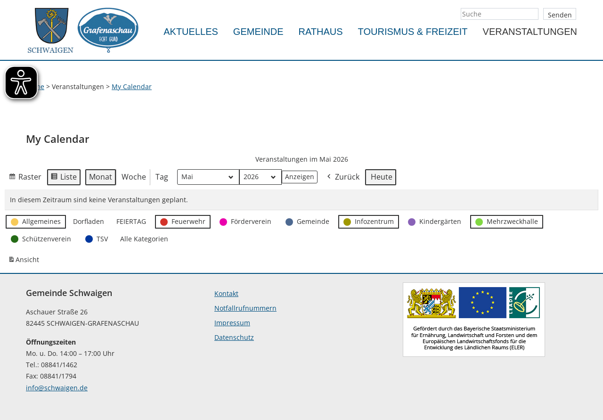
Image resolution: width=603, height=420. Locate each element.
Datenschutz (234, 337)
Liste (63, 179)
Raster (24, 179)
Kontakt (226, 293)
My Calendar (132, 86)
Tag (161, 177)
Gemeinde (258, 31)
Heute (381, 177)
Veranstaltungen (530, 31)
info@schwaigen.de (57, 387)
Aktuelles (190, 31)
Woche (134, 177)
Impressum (232, 322)
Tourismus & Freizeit (413, 31)
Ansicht (25, 261)
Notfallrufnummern (245, 308)
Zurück (342, 177)
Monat (100, 177)
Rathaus (321, 31)
